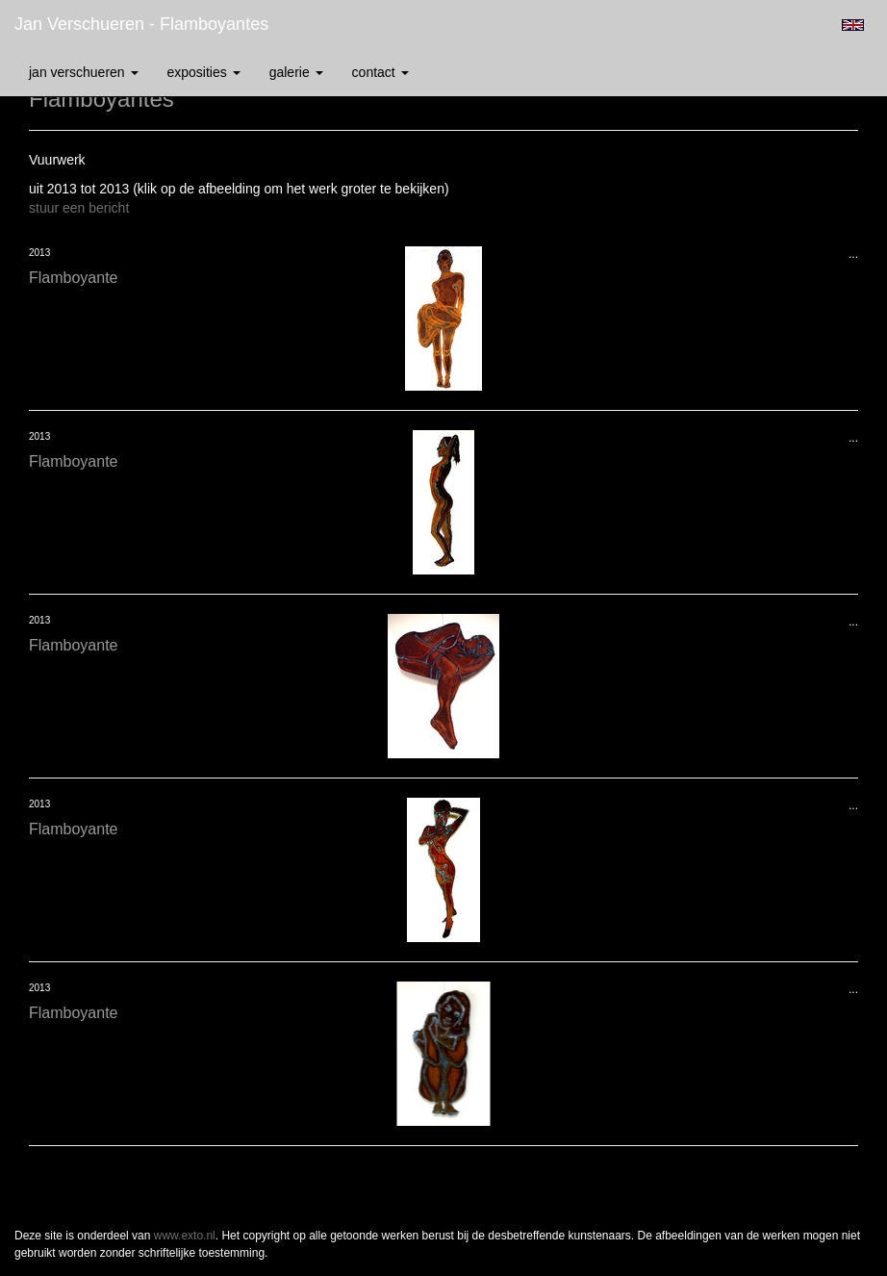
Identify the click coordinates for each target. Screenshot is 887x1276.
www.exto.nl (184, 1235)
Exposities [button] (204, 72)
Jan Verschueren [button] (84, 72)
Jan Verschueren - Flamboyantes (141, 24)
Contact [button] (380, 72)
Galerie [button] (296, 72)
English (853, 25)
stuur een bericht (79, 208)
